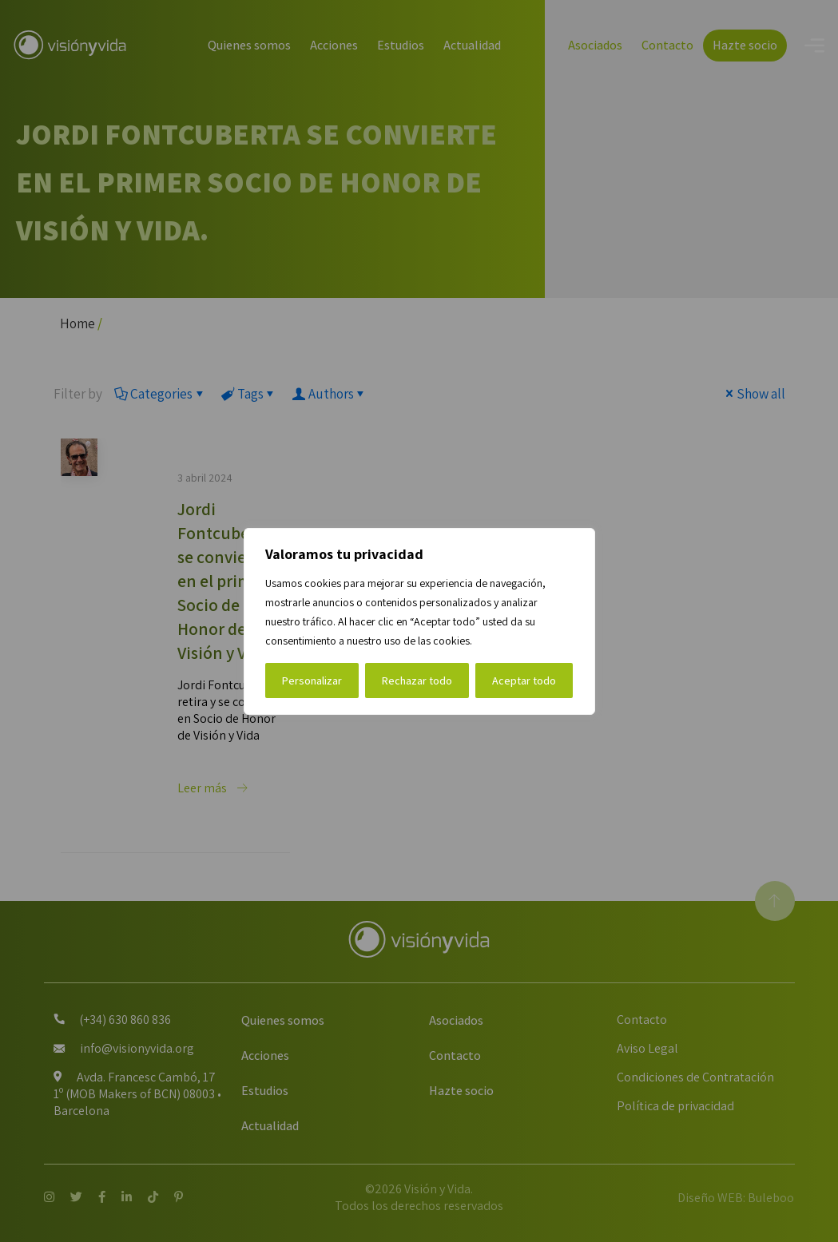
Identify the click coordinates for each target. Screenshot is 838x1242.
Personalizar (312, 680)
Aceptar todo (524, 680)
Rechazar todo (417, 680)
